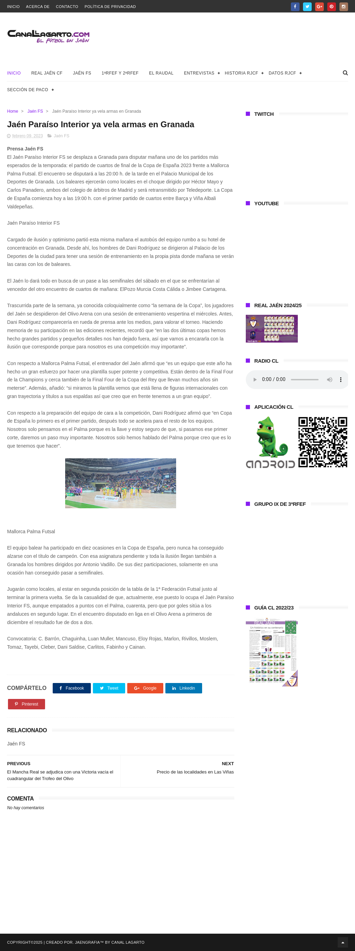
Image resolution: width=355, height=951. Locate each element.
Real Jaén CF (46, 73)
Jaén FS (82, 73)
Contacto (67, 7)
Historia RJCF (241, 73)
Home (12, 111)
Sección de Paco (27, 89)
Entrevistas (199, 73)
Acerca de (38, 7)
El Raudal (161, 73)
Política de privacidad (110, 7)
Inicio (13, 7)
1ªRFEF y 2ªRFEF (120, 73)
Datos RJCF (282, 73)
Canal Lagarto (127, 942)
